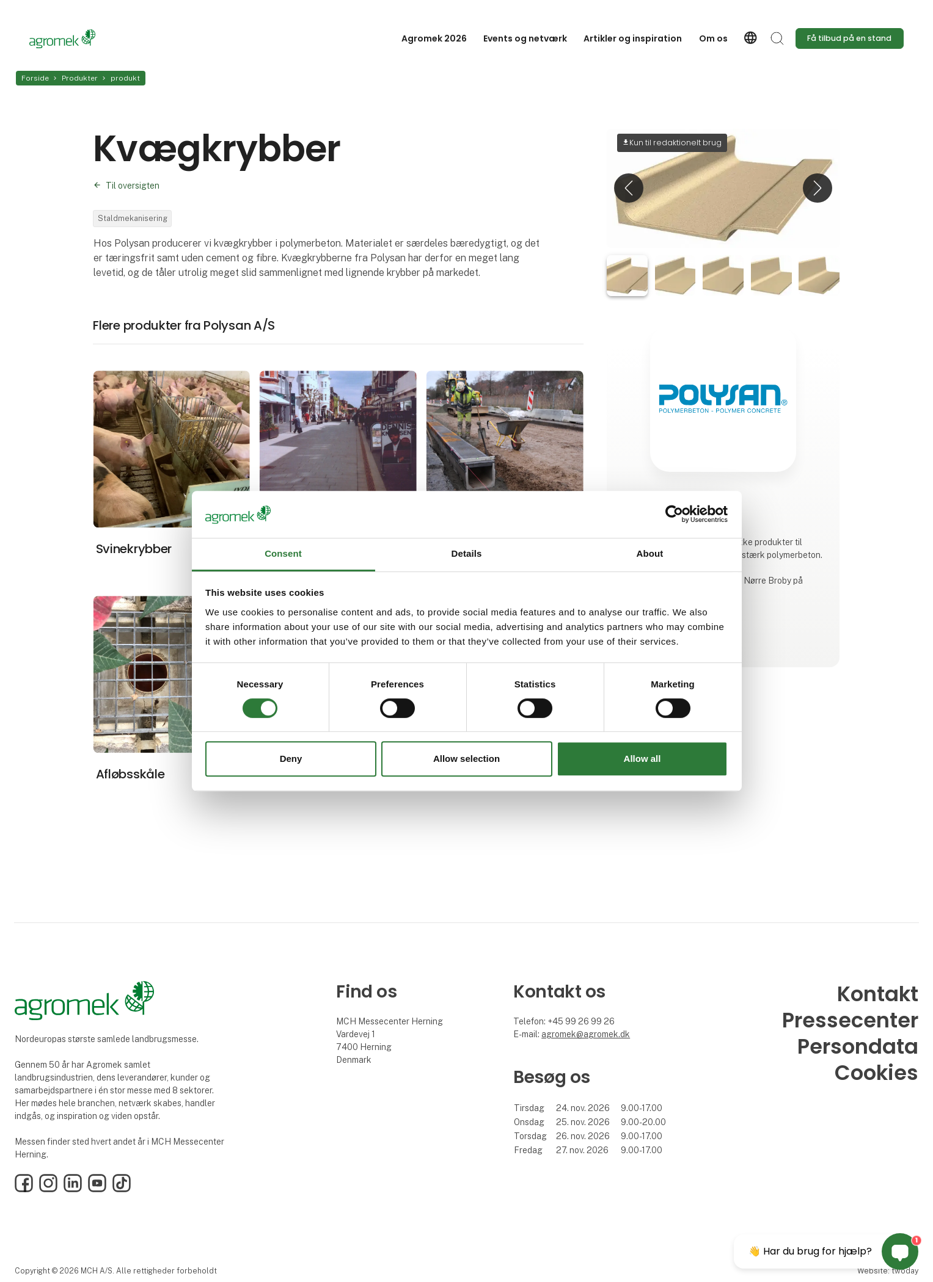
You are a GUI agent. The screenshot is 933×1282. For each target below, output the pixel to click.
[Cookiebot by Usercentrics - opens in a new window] (674, 514)
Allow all (642, 758)
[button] (629, 188)
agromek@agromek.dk (585, 1034)
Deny (291, 758)
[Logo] (78, 38)
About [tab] (650, 553)
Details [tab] (467, 553)
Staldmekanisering (132, 218)
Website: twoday (887, 1270)
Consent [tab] (283, 553)
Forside (35, 78)
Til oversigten (132, 185)
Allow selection (466, 758)
